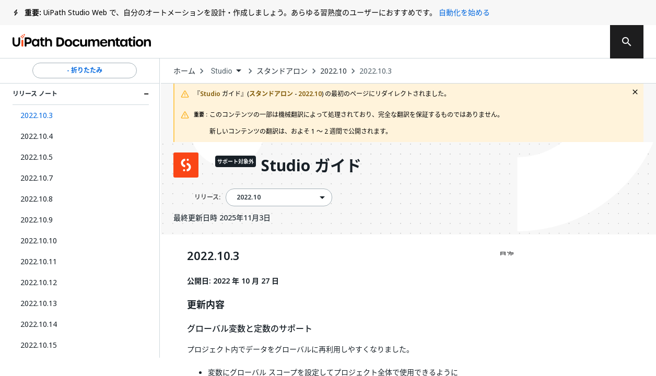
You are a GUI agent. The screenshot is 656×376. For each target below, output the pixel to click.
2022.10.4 (36, 136)
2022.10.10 (38, 240)
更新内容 (206, 305)
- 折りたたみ (84, 70)
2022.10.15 (38, 344)
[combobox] (226, 71)
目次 (506, 254)
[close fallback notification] (635, 92)
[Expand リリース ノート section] (146, 94)
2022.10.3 (375, 71)
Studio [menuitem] (221, 71)
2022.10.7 (36, 177)
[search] (626, 41)
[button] (81, 115)
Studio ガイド (311, 166)
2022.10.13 (38, 303)
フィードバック (367, 42)
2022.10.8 (36, 198)
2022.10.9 (36, 219)
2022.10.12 (38, 282)
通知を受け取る (456, 42)
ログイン (530, 42)
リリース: (207, 197)
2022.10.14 (38, 324)
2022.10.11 (38, 261)
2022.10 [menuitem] (249, 197)
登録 (579, 42)
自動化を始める (464, 12)
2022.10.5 (36, 156)
